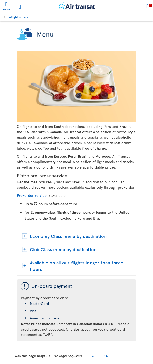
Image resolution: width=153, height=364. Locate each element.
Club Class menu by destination (63, 249)
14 (106, 355)
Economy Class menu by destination (68, 236)
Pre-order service (32, 195)
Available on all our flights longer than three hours (76, 265)
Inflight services (19, 17)
